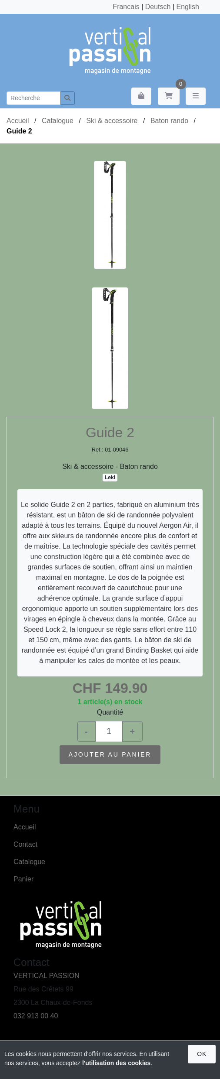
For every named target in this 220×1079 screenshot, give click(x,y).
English (188, 6)
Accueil (18, 120)
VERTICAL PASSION (46, 975)
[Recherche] (34, 98)
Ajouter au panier (110, 754)
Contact (25, 844)
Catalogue (57, 120)
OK (202, 1053)
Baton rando (169, 120)
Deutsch (158, 6)
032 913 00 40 (35, 1016)
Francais (126, 6)
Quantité (110, 712)
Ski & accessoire (111, 120)
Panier (23, 879)
